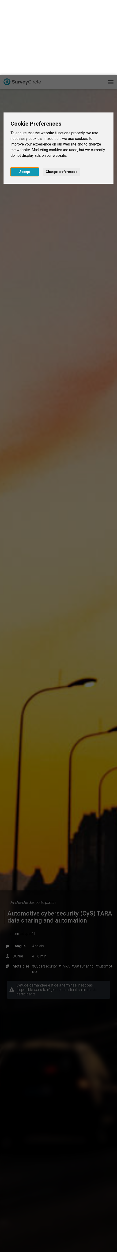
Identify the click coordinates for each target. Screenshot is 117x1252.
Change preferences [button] (61, 97)
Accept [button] (24, 97)
